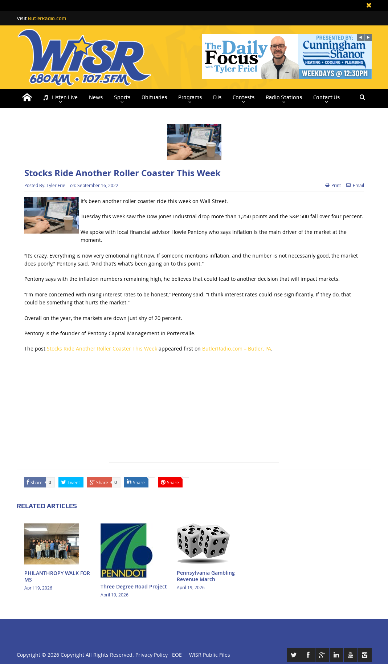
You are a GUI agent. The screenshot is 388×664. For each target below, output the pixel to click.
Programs (190, 97)
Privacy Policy (151, 654)
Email (355, 185)
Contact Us (326, 97)
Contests (243, 97)
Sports (122, 97)
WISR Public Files (209, 654)
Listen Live (60, 97)
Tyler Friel (56, 185)
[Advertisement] (194, 411)
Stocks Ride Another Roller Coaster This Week (102, 348)
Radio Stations (284, 97)
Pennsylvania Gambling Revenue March (206, 576)
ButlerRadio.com (47, 18)
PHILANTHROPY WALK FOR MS (57, 576)
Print (333, 185)
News (96, 97)
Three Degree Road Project (134, 586)
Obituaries (154, 97)
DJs (217, 97)
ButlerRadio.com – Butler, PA (236, 348)
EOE (175, 654)
